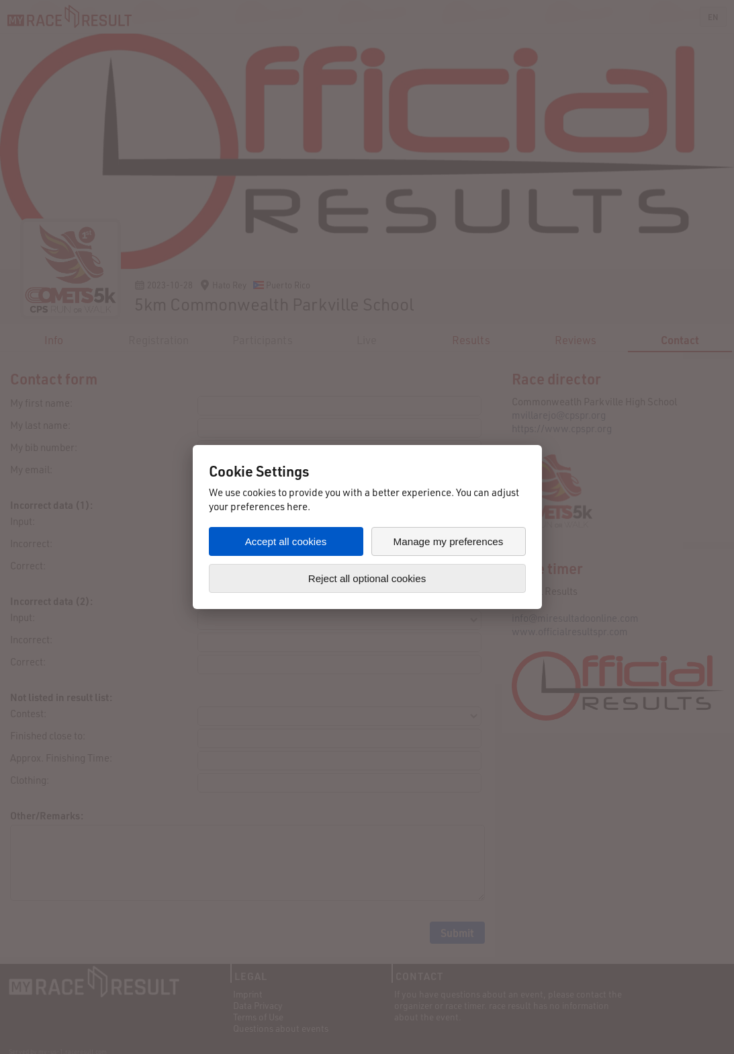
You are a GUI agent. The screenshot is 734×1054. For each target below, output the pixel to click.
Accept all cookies (286, 541)
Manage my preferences (449, 541)
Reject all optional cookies (367, 578)
